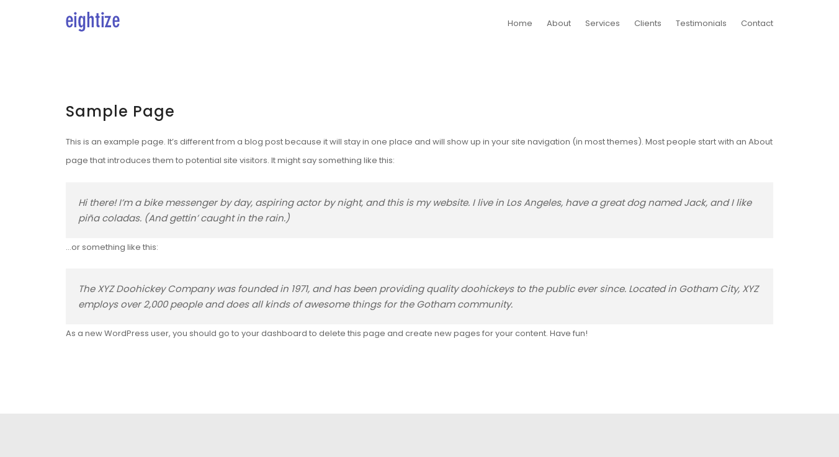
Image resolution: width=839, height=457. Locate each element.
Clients (648, 23)
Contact (757, 23)
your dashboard (274, 333)
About (559, 23)
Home (520, 23)
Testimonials (701, 23)
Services (602, 23)
